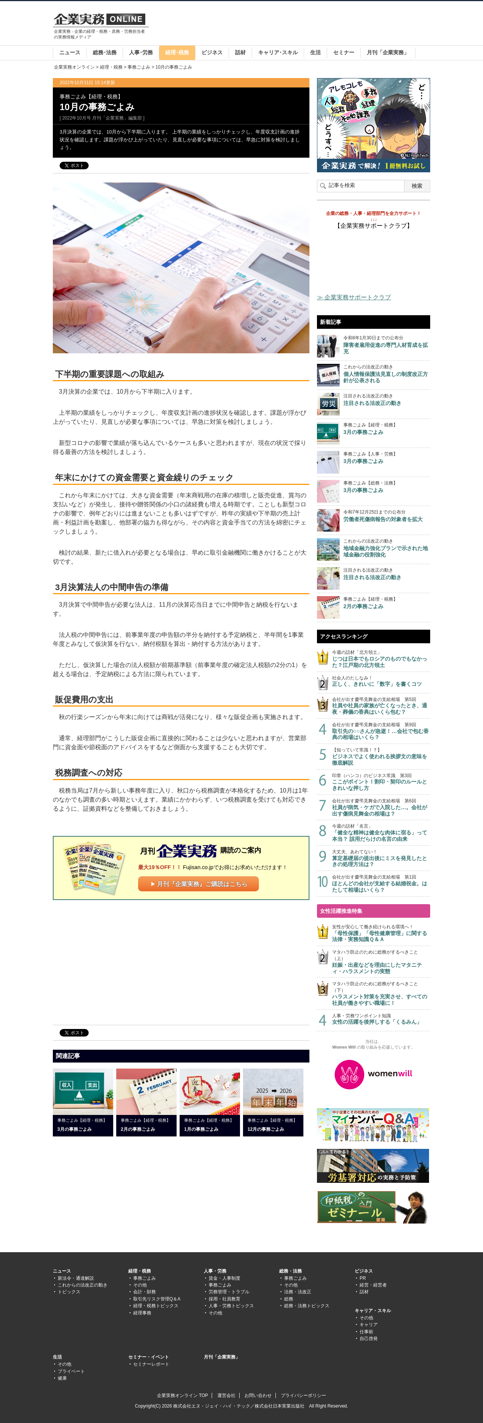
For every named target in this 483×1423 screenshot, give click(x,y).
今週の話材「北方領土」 (381, 659)
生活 (315, 52)
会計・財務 (144, 1291)
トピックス (69, 1291)
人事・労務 (215, 1271)
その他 (140, 1285)
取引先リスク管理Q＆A (156, 1299)
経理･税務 (177, 52)
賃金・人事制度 (224, 1278)
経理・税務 (111, 67)
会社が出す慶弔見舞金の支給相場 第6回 (381, 807)
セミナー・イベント (148, 1357)
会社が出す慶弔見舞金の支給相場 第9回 (381, 731)
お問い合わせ (258, 1395)
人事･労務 (141, 52)
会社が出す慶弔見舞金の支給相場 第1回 (381, 883)
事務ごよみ (139, 67)
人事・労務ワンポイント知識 (381, 1019)
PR (363, 1278)
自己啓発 (369, 1338)
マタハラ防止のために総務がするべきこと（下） (381, 993)
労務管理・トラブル (229, 1291)
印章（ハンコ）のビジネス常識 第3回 (381, 782)
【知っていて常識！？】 (381, 756)
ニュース (69, 52)
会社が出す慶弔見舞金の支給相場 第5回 (381, 706)
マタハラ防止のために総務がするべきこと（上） (381, 961)
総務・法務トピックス (306, 1305)
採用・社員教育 (224, 1299)
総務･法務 (105, 52)
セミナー (343, 52)
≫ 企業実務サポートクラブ (354, 297)
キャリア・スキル (373, 1310)
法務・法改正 (297, 1291)
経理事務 (142, 1313)
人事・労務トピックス (231, 1305)
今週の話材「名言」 (381, 832)
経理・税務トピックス (155, 1305)
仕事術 (366, 1331)
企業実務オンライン (74, 67)
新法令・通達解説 (76, 1278)
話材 (240, 52)
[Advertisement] (292, 24)
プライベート (71, 1371)
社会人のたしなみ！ (381, 681)
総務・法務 (290, 1271)
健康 (62, 1378)
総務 (288, 1299)
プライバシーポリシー (303, 1395)
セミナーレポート (151, 1364)
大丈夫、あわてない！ (381, 858)
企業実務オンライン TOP (182, 1395)
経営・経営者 (373, 1285)
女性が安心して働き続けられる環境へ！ (381, 933)
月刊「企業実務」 (388, 52)
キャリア (369, 1324)
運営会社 (226, 1395)
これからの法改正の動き (83, 1285)
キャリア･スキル (278, 52)
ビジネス (212, 52)
